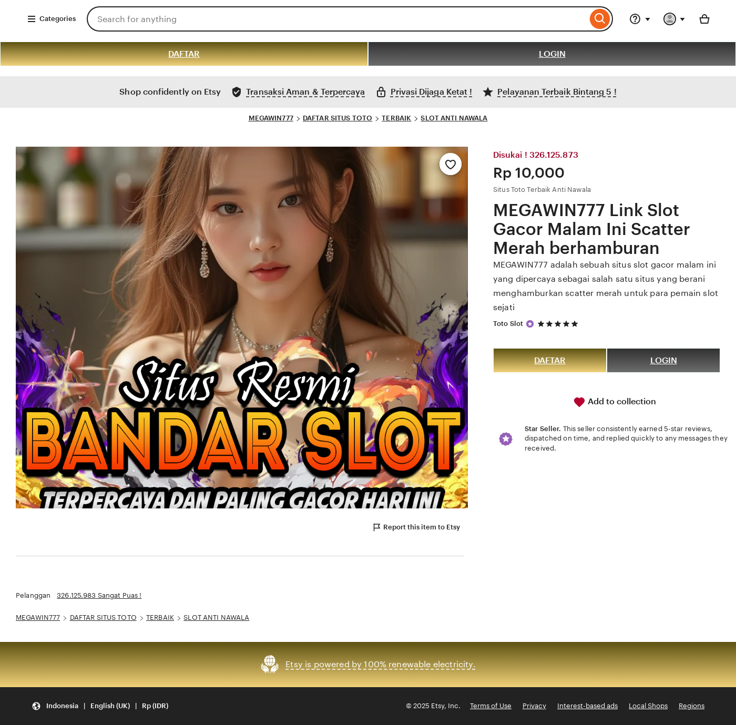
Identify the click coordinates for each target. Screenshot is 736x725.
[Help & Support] (639, 19)
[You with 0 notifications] (674, 19)
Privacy (534, 706)
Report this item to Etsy (416, 527)
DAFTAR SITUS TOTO (337, 118)
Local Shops (648, 706)
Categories (51, 19)
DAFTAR (184, 54)
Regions (691, 706)
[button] (100, 706)
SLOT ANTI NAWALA (454, 118)
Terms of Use (491, 706)
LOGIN (552, 54)
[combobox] (337, 19)
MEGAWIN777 (271, 118)
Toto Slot (508, 324)
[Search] (600, 19)
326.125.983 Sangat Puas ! (99, 595)
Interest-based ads (587, 706)
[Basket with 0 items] (704, 19)
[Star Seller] (530, 324)
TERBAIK (396, 118)
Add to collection (614, 402)
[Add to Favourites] (450, 164)
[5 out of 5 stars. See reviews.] (559, 324)
